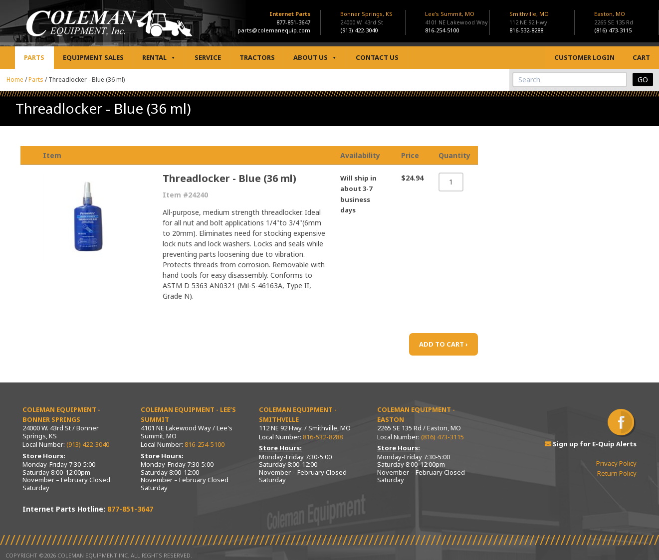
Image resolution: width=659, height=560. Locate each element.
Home (14, 79)
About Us (315, 57)
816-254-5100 (442, 30)
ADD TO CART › (443, 344)
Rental (159, 57)
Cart (641, 57)
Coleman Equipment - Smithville (298, 414)
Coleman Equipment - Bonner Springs (61, 414)
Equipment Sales (93, 57)
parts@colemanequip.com (273, 30)
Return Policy (617, 473)
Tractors (257, 57)
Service (208, 57)
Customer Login (584, 57)
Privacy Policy (616, 463)
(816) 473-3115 (613, 30)
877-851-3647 (293, 22)
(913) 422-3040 (359, 30)
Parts (34, 57)
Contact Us (377, 57)
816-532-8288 (526, 30)
